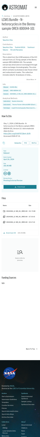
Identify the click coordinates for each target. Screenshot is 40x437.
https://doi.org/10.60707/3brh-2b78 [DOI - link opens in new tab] (17, 134)
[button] (12, 90)
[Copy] (4, 143)
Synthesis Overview (27, 404)
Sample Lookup (26, 401)
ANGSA (5, 428)
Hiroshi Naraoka (16, 50)
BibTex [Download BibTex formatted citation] (34, 143)
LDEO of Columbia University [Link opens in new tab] (23, 388)
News (23, 431)
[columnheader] (15, 205)
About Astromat (26, 425)
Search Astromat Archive (10, 411)
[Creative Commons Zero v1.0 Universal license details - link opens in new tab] (20, 173)
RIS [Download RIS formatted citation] (25, 143)
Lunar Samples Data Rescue (9, 432)
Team (23, 434)
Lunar (4, 425)
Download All (10, 233)
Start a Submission (8, 396)
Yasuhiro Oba (8, 40)
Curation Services (8, 405)
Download (20, 187)
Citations (24, 428)
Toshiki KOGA (20, 47)
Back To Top (31, 349)
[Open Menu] (35, 7)
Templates (5, 402)
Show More (31, 79)
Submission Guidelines (9, 399)
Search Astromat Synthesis (27, 397)
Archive (7, 16)
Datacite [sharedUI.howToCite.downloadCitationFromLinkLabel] (18, 143)
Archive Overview (7, 417)
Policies (4, 408)
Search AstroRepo (8, 414)
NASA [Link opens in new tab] (12, 386)
